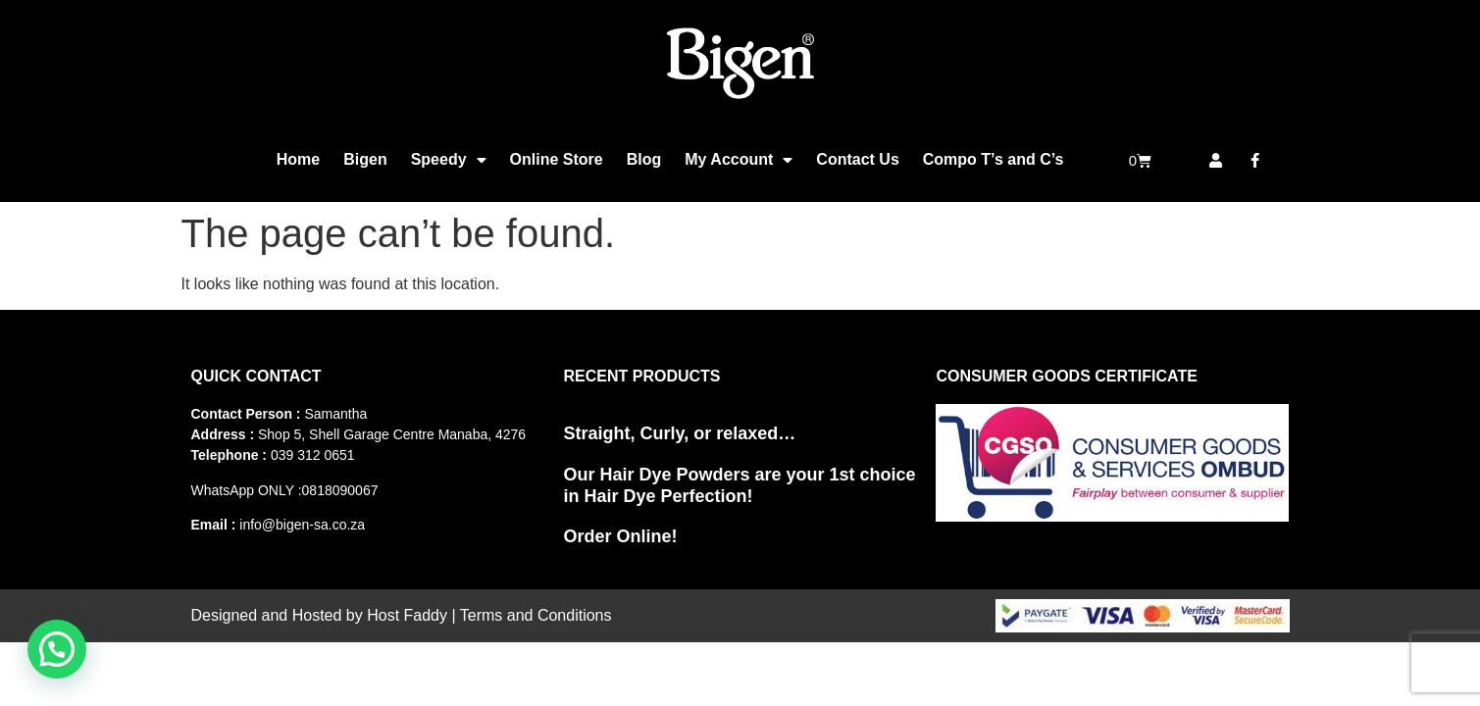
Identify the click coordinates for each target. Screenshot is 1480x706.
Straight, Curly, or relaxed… (679, 433)
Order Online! (620, 536)
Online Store (556, 159)
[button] (56, 649)
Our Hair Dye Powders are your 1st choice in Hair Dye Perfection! (739, 485)
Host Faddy (407, 615)
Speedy (448, 159)
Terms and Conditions (536, 615)
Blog (644, 159)
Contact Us (857, 159)
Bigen (364, 159)
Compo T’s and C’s (993, 159)
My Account (738, 159)
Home (298, 159)
